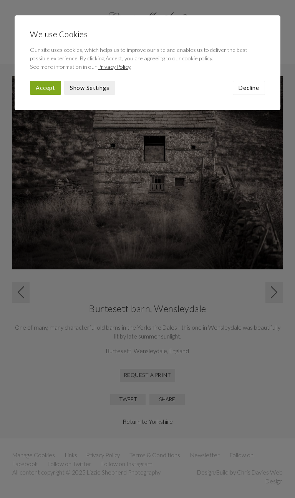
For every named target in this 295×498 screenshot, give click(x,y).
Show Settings (89, 88)
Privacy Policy (114, 66)
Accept (45, 88)
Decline (249, 88)
